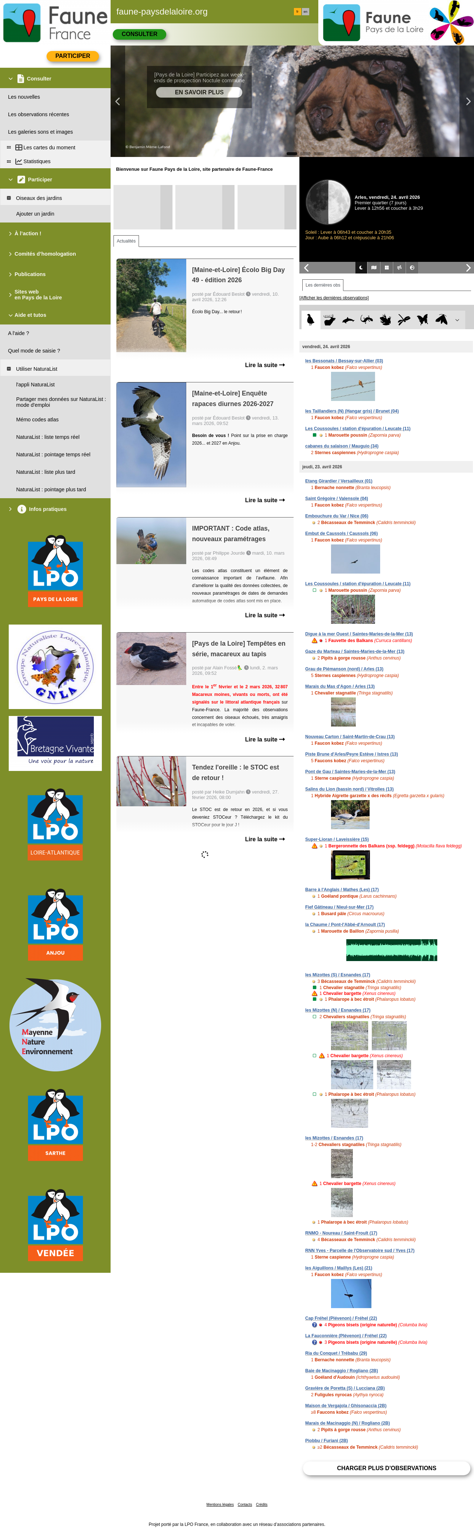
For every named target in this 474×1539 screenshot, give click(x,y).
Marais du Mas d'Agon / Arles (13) (340, 686)
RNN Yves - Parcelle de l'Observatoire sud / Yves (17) (360, 1250)
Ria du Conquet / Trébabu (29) (336, 1353)
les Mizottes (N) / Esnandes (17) (337, 1010)
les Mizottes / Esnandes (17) (334, 1138)
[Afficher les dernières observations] (334, 297)
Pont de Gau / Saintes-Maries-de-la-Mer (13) (350, 771)
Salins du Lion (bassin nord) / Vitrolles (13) (349, 789)
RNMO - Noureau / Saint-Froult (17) (341, 1233)
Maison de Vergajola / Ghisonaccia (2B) (345, 1405)
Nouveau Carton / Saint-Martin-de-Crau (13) (350, 736)
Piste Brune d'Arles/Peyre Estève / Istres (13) (351, 754)
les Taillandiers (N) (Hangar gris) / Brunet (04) (352, 411)
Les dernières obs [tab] (323, 285)
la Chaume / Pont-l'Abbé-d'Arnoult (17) (345, 924)
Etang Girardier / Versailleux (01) (339, 481)
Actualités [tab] (126, 241)
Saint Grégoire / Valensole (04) (336, 498)
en (305, 11)
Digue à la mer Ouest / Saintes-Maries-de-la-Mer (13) (359, 634)
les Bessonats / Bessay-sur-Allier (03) (344, 360)
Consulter (139, 34)
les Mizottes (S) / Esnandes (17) (337, 974)
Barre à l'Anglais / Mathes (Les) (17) (342, 889)
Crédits (262, 1505)
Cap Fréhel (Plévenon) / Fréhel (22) (341, 1318)
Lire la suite (265, 365)
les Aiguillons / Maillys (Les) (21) (338, 1268)
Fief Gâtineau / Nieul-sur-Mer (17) (339, 907)
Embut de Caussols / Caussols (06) (341, 533)
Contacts (245, 1505)
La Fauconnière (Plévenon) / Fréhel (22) (346, 1335)
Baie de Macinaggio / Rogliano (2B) (341, 1370)
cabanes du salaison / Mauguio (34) (341, 446)
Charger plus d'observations (386, 1468)
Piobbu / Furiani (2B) (326, 1440)
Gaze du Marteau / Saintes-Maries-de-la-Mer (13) (355, 651)
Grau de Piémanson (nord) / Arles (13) (344, 669)
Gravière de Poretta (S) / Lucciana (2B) (345, 1388)
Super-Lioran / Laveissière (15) (337, 839)
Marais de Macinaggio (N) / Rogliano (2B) (347, 1423)
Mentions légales (220, 1505)
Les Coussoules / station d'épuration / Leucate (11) (358, 428)
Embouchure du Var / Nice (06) (336, 516)
